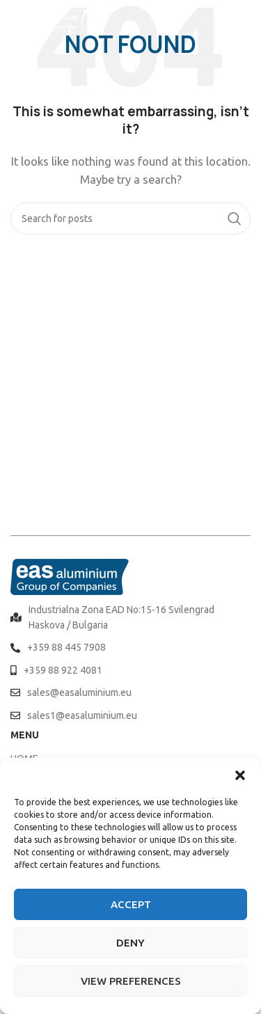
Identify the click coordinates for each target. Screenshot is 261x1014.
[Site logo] (48, 20)
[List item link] (130, 617)
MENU (24, 734)
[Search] (130, 219)
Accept (131, 904)
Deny (130, 943)
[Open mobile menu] (244, 21)
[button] (240, 775)
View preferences (131, 981)
